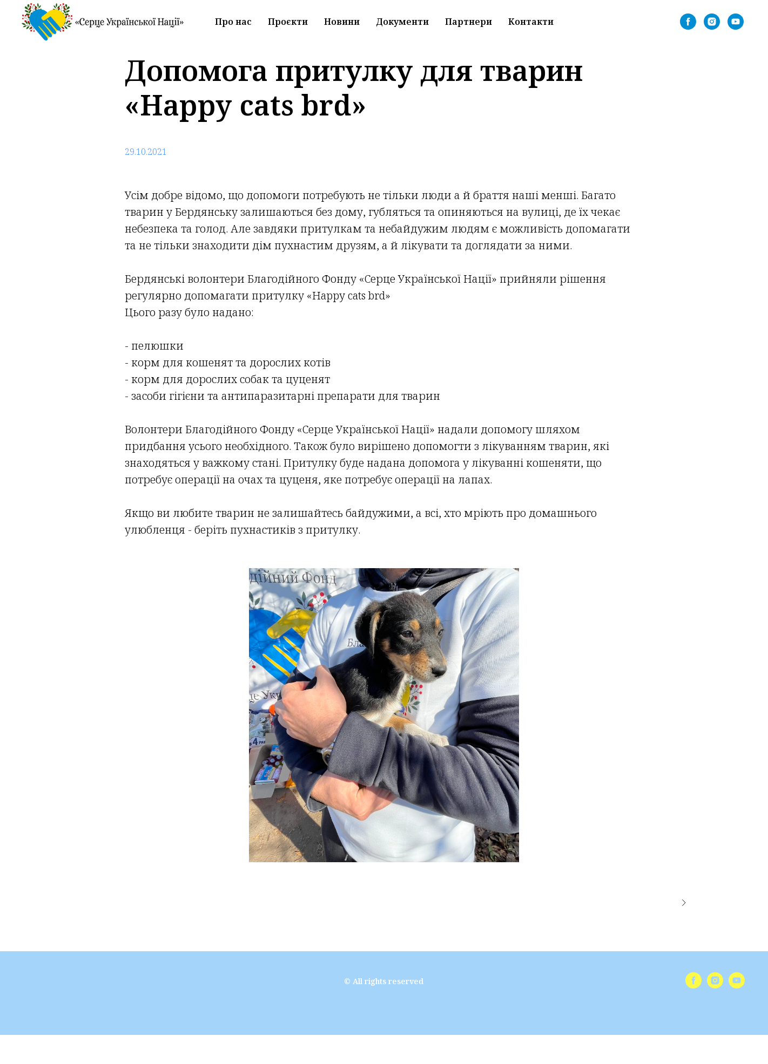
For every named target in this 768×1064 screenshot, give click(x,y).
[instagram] (712, 21)
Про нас (233, 22)
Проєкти (288, 22)
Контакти (531, 22)
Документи (402, 22)
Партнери (468, 22)
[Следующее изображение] (684, 903)
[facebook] (688, 21)
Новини (342, 22)
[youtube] (735, 21)
